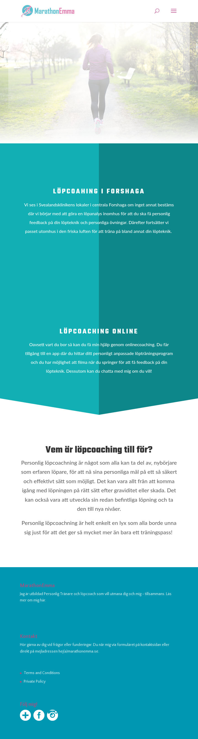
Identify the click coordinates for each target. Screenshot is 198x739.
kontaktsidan (151, 645)
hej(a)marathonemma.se (78, 651)
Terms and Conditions (42, 673)
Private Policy (35, 681)
